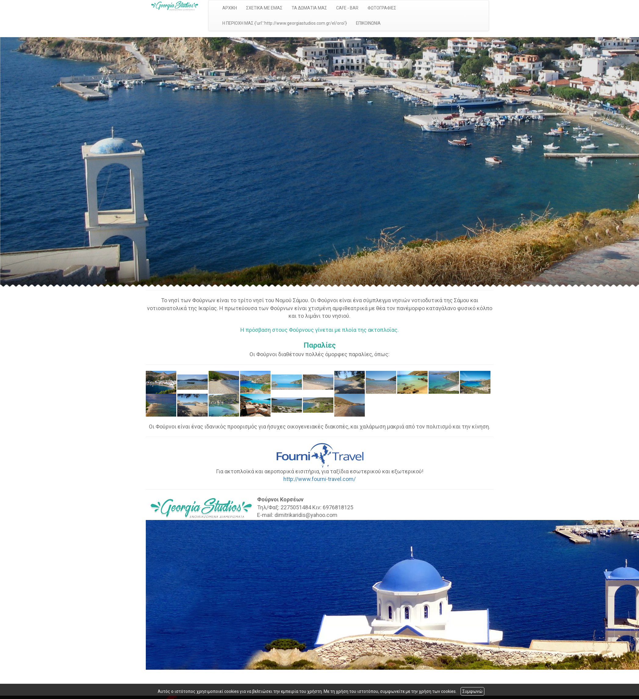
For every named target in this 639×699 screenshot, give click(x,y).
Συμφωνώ (472, 691)
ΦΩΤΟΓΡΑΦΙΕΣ (382, 7)
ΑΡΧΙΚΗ (229, 7)
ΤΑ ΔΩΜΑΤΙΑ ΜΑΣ (309, 7)
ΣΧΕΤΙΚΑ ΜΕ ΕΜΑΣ (264, 7)
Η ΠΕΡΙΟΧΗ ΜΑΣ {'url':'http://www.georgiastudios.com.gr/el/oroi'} (284, 23)
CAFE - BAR (347, 7)
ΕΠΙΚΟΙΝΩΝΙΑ (368, 23)
